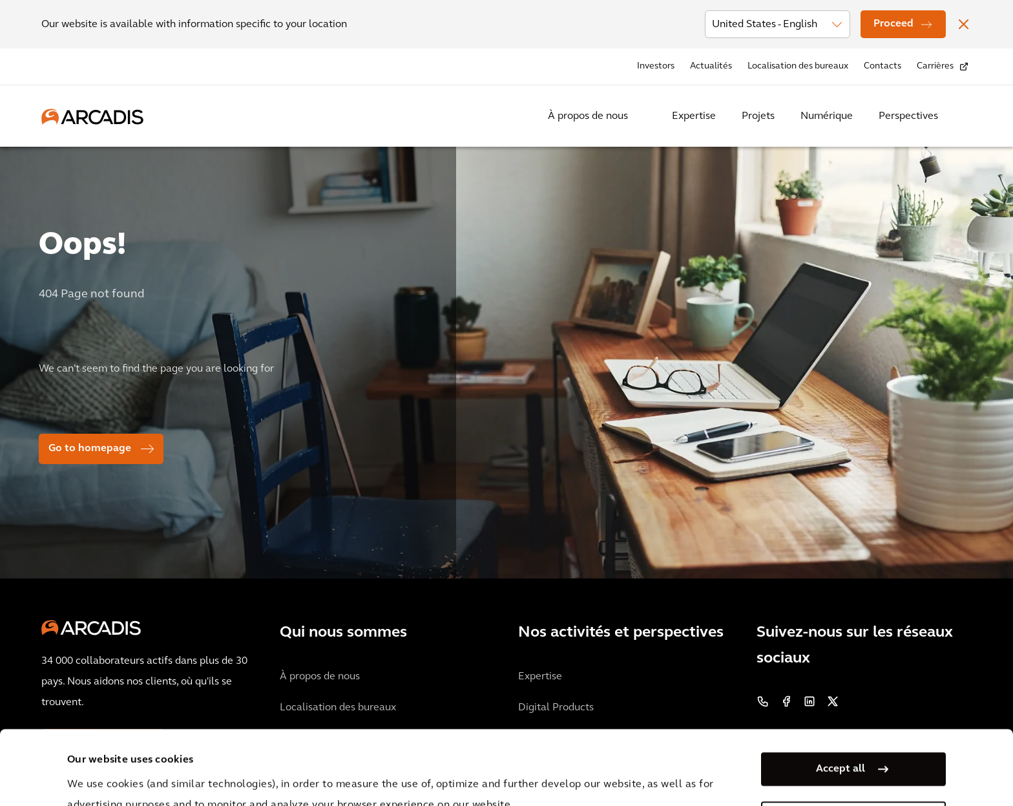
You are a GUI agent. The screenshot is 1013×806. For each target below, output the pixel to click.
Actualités (711, 66)
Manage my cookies (840, 744)
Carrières (935, 66)
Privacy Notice (306, 772)
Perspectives (908, 116)
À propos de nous (588, 116)
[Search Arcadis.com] (964, 116)
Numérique (826, 116)
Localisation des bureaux (797, 66)
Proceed (893, 24)
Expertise (694, 116)
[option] (506, 357)
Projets (758, 116)
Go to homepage (89, 448)
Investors (655, 66)
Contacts (882, 66)
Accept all (840, 695)
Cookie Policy (404, 772)
